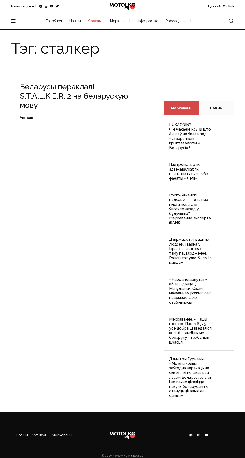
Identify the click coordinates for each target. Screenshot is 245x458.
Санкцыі (95, 21)
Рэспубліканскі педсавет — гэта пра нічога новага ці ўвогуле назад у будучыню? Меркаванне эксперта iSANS (190, 209)
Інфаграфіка (148, 21)
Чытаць (26, 117)
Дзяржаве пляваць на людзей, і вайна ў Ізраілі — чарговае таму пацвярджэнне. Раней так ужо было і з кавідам (190, 251)
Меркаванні (120, 21)
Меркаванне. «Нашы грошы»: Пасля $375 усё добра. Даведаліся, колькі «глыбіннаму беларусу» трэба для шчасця (190, 330)
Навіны (75, 21)
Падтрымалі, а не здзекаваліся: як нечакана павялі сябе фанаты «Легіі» (188, 171)
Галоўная (54, 21)
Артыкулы (39, 435)
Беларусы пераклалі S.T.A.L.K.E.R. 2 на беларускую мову (74, 95)
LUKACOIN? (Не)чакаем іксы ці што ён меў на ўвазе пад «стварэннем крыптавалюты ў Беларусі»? (190, 136)
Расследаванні (178, 21)
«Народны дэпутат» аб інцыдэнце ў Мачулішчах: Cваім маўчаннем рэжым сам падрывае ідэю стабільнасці (190, 291)
